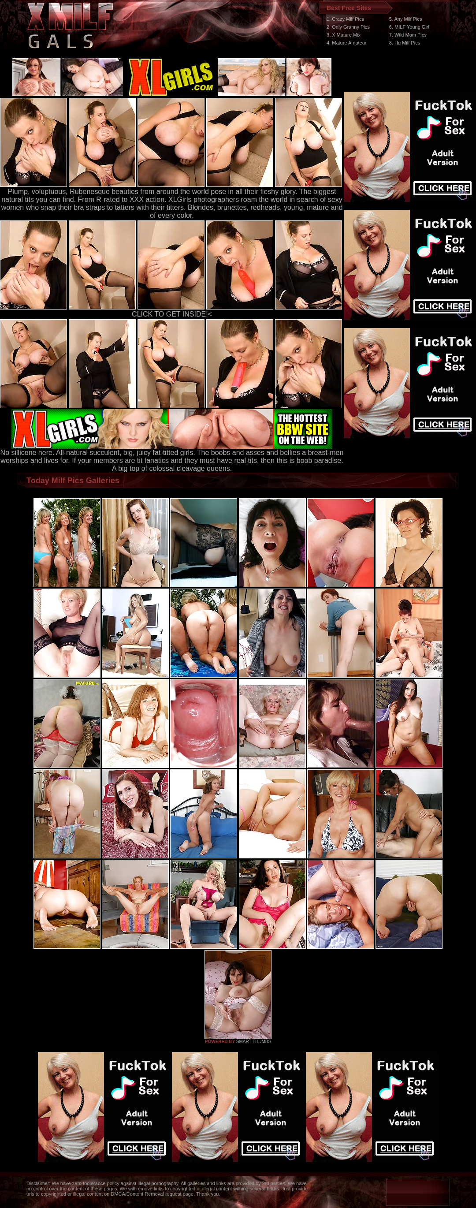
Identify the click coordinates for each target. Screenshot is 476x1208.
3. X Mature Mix (344, 34)
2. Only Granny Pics (348, 27)
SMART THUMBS (253, 1041)
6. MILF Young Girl (409, 27)
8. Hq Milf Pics (404, 42)
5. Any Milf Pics (405, 19)
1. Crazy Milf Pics (345, 19)
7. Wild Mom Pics (408, 34)
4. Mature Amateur (347, 42)
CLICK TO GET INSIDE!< (172, 314)
